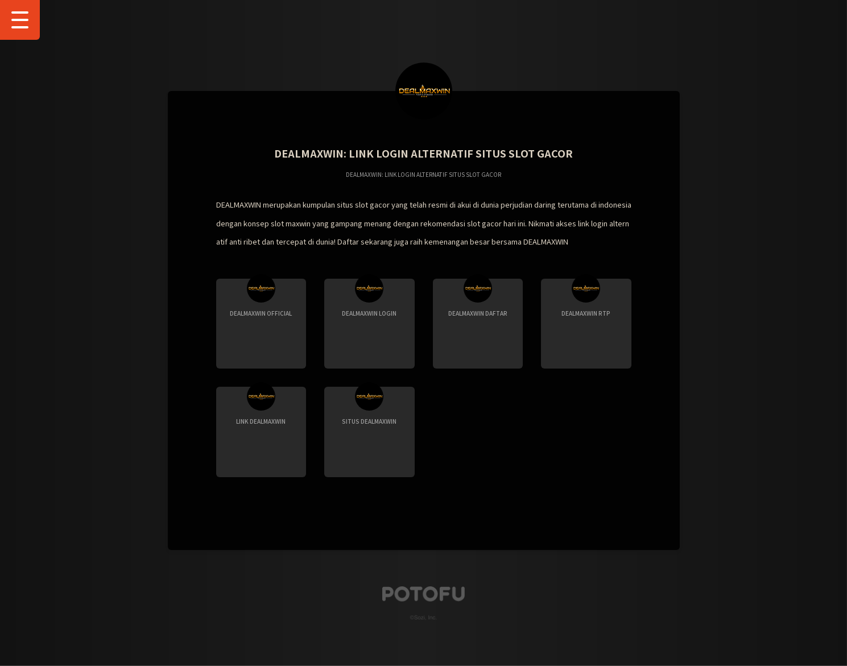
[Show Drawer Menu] (20, 20)
